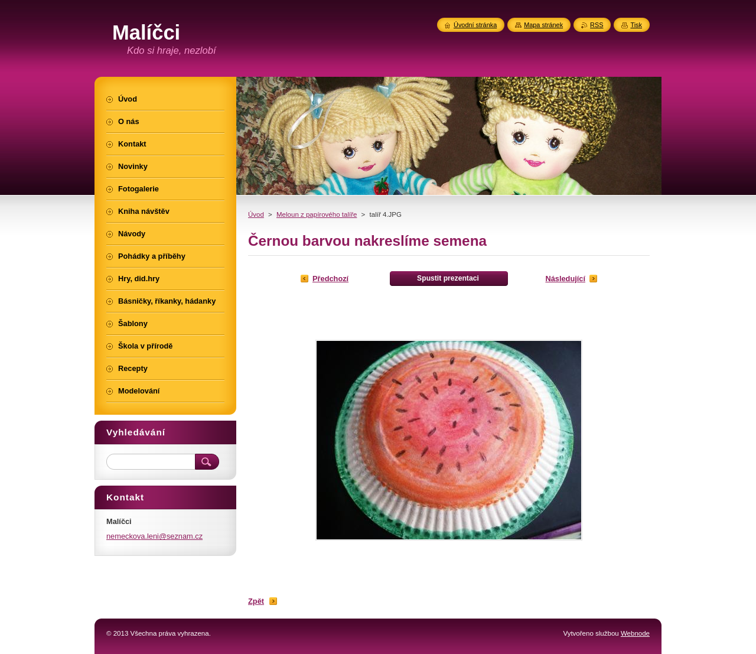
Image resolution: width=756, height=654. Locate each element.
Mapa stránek (543, 24)
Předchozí (330, 278)
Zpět (256, 601)
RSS (596, 24)
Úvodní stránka (475, 24)
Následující (565, 278)
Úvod (256, 214)
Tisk (636, 24)
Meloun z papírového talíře (316, 214)
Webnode (635, 633)
